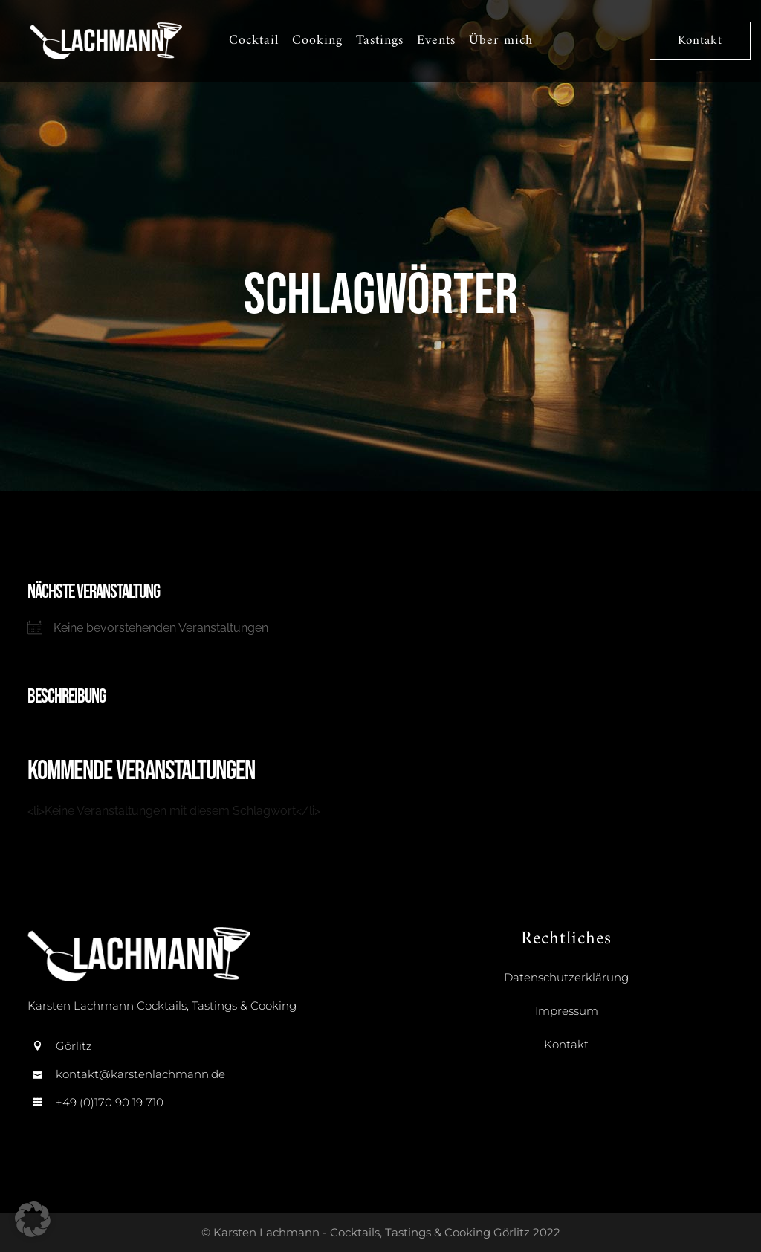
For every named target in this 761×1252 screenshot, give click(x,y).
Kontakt (703, 41)
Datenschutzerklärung (566, 977)
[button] (32, 1219)
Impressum (566, 1011)
